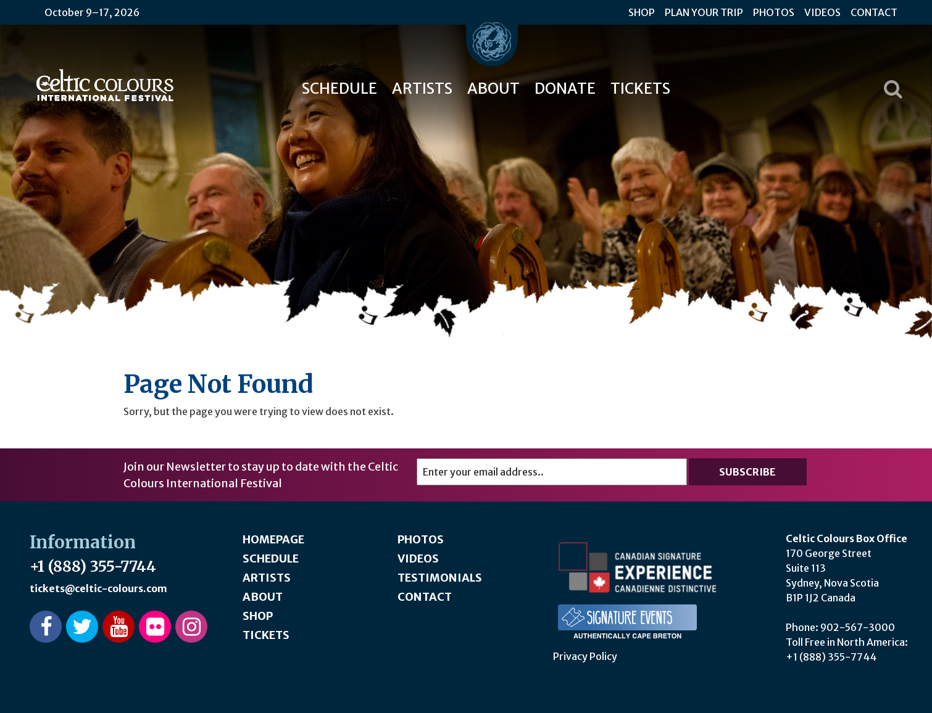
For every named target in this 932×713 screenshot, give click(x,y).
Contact (874, 12)
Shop (641, 12)
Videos (822, 12)
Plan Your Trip (704, 12)
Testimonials (439, 578)
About (493, 88)
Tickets (640, 88)
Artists (422, 88)
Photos (773, 12)
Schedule (339, 88)
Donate (565, 88)
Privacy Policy (585, 656)
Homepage (273, 539)
